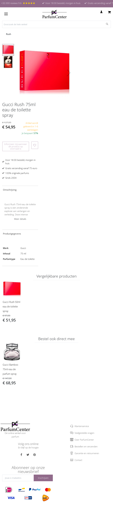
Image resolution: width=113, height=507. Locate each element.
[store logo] (54, 14)
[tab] (20, 189)
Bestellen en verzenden (86, 446)
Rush (9, 34)
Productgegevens (12, 233)
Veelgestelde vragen (84, 432)
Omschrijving (9, 189)
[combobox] (56, 24)
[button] (69, 73)
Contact (78, 460)
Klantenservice (82, 426)
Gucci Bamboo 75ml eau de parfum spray (10, 369)
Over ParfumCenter (84, 439)
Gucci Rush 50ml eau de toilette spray (11, 306)
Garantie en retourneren (87, 453)
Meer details (20, 218)
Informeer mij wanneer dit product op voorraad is (15, 146)
